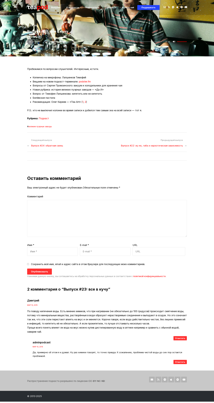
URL (135, 246)
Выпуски (60, 7)
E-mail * (84, 246)
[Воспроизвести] (30, 42)
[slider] (103, 41)
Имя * (30, 246)
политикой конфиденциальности (151, 277)
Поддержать (149, 7)
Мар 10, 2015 (32, 307)
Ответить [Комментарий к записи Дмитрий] (180, 340)
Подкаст (44, 118)
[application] (107, 42)
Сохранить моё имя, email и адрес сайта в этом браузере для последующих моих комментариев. (88, 265)
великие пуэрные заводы (40, 126)
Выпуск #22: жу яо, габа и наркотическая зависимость (151, 145)
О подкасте (76, 7)
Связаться (113, 7)
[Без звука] (174, 42)
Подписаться (95, 7)
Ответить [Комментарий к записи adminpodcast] (180, 363)
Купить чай (129, 7)
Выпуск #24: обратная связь (47, 145)
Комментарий (35, 196)
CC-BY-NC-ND (96, 382)
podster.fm (85, 81)
